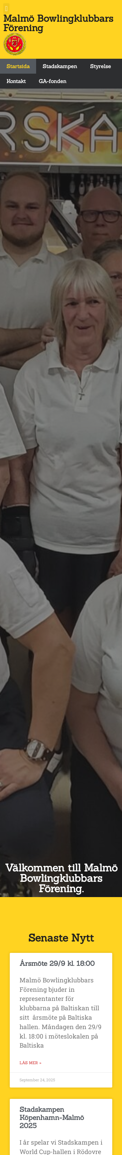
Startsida (18, 66)
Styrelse (100, 66)
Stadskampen (60, 66)
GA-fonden (52, 81)
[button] (6, 8)
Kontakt (16, 81)
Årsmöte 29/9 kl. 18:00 (57, 963)
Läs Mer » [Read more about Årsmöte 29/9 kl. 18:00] (30, 1062)
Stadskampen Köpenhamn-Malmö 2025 (52, 1117)
